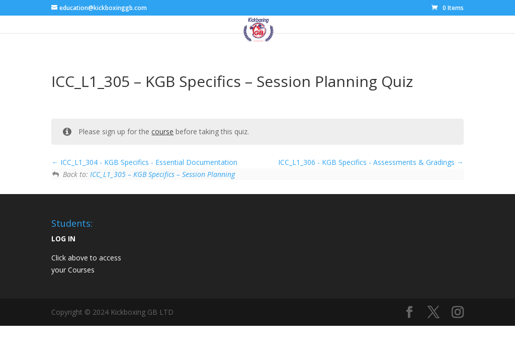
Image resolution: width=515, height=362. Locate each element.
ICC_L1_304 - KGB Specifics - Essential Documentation (144, 162)
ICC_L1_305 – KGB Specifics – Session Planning (162, 174)
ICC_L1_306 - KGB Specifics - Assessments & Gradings (371, 162)
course (162, 131)
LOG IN (63, 238)
